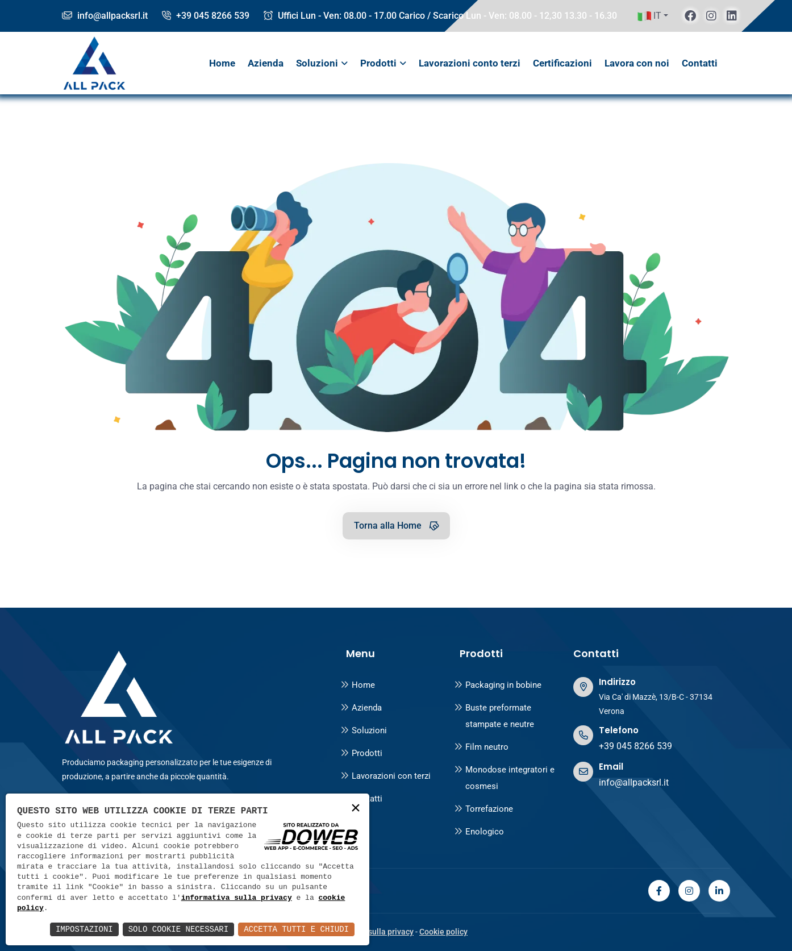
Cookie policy (443, 931)
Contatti (700, 63)
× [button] (356, 808)
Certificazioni (562, 63)
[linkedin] (732, 16)
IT (649, 16)
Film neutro (481, 747)
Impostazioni (84, 929)
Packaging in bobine (497, 685)
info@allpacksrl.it (105, 15)
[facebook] (690, 16)
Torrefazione (483, 809)
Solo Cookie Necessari (178, 929)
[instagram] (711, 16)
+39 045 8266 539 (205, 15)
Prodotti (378, 63)
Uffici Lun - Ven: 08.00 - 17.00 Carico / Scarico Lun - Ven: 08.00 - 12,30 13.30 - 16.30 (440, 15)
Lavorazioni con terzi (385, 776)
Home (222, 63)
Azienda (266, 63)
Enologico (479, 832)
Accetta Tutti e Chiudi (296, 929)
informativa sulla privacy (236, 898)
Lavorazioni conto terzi (469, 63)
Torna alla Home (397, 525)
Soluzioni (317, 63)
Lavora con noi (637, 63)
